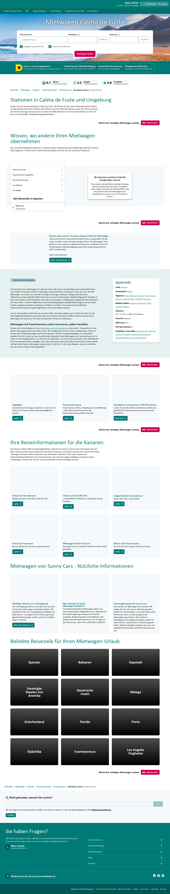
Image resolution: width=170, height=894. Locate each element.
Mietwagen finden (85, 54)
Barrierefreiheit (124, 889)
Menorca (119, 299)
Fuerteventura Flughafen (37, 175)
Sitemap (163, 889)
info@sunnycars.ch (59, 841)
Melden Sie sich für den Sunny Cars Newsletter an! (33, 876)
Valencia (133, 303)
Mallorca (133, 296)
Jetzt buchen (150, 122)
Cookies (135, 889)
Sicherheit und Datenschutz (106, 889)
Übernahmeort (26, 35)
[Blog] (163, 875)
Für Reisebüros (92, 11)
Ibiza (127, 296)
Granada (119, 307)
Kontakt (135, 5)
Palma (148, 303)
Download (120, 418)
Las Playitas (37, 185)
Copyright (154, 889)
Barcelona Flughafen (138, 338)
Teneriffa (138, 299)
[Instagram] (158, 875)
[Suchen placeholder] (158, 804)
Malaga (126, 307)
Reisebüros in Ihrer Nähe (74, 11)
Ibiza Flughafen (142, 331)
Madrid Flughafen (122, 338)
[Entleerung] (65, 39)
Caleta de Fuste (37, 170)
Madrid (129, 291)
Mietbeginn (74, 35)
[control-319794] (82, 39)
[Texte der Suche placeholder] (79, 804)
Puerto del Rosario (37, 180)
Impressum (144, 889)
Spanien (124, 287)
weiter (18, 418)
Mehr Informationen (60, 260)
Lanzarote (147, 299)
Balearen (140, 296)
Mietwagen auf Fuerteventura (53, 328)
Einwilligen (10, 815)
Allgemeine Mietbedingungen (82, 889)
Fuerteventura (128, 299)
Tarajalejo (37, 190)
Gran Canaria (150, 296)
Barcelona (141, 303)
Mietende (115, 35)
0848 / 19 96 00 (17, 846)
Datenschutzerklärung (101, 810)
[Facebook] (154, 875)
